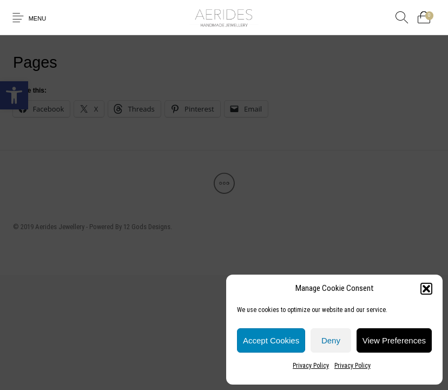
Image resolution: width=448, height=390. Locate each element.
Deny (330, 340)
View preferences (394, 340)
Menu (38, 18)
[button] (426, 288)
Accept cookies (271, 340)
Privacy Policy (311, 365)
